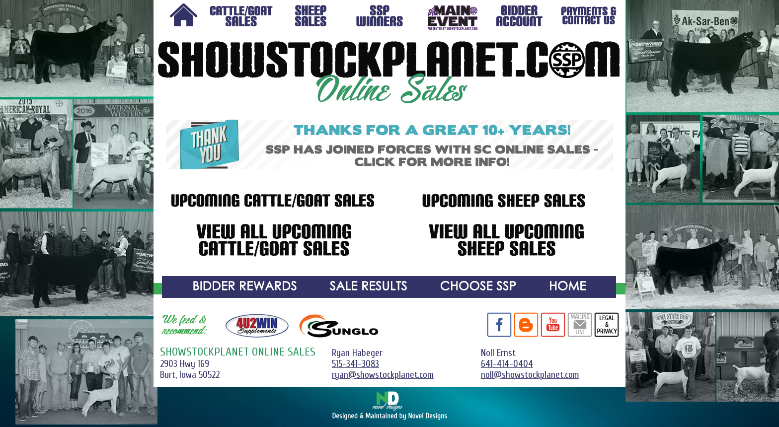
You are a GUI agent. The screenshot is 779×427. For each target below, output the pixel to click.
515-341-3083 (355, 363)
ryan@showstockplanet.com (383, 374)
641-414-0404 (507, 363)
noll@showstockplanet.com (530, 374)
